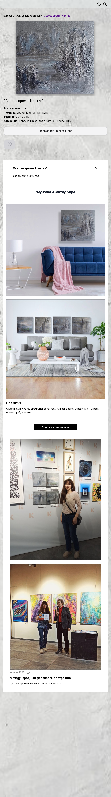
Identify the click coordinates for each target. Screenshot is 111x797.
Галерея (8, 15)
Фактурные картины (28, 15)
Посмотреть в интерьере (55, 131)
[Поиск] (105, 4)
